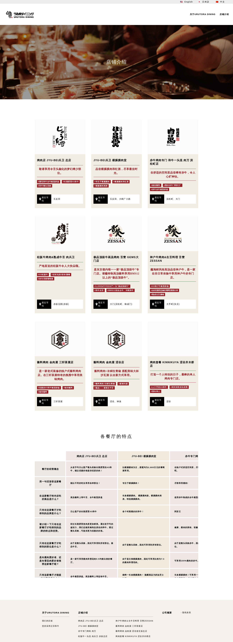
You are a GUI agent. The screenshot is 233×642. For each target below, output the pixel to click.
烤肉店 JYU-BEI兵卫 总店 (92, 456)
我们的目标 (47, 621)
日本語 (205, 2)
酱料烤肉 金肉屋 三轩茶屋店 (129, 626)
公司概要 (167, 612)
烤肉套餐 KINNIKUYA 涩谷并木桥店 (133, 636)
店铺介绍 (83, 612)
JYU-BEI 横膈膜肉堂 (144, 456)
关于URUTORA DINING (55, 612)
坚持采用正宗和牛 (50, 626)
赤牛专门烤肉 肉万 (196, 456)
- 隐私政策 (186, 612)
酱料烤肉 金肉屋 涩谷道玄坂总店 (131, 631)
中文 (222, 2)
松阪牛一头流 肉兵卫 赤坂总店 (92, 636)
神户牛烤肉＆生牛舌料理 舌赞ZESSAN (134, 621)
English (188, 2)
